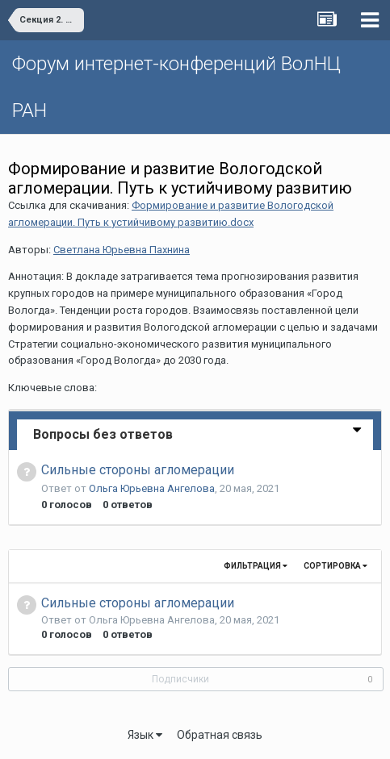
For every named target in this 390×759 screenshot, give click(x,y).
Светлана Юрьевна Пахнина (121, 250)
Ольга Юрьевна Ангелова (152, 488)
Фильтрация (255, 565)
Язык (145, 734)
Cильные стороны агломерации (137, 470)
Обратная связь (219, 734)
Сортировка (335, 565)
